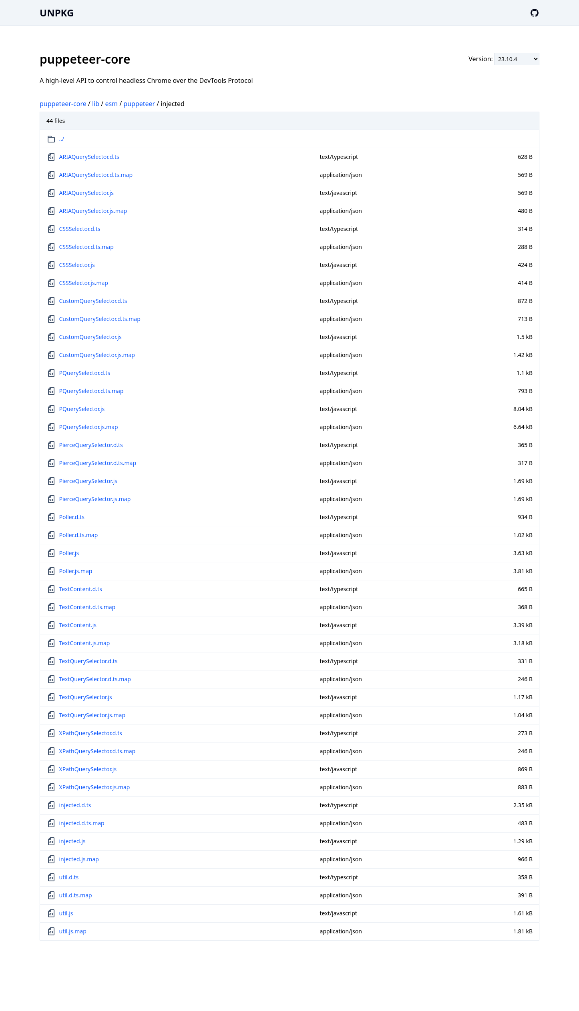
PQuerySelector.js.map (88, 427)
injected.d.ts (75, 805)
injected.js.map (79, 859)
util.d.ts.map (75, 895)
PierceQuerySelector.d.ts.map (98, 463)
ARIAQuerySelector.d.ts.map (96, 175)
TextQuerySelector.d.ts (88, 661)
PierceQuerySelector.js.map (95, 499)
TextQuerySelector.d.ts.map (95, 679)
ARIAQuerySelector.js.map (93, 211)
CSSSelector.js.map (83, 283)
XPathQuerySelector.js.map (94, 787)
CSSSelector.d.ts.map (86, 247)
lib (95, 103)
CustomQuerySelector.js (90, 337)
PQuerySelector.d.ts (85, 373)
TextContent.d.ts (80, 589)
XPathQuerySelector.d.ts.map (97, 751)
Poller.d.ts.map (78, 535)
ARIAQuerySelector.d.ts (89, 156)
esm (111, 103)
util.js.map (72, 931)
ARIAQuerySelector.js (86, 193)
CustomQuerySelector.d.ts (93, 301)
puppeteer (139, 103)
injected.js (72, 841)
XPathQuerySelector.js (88, 769)
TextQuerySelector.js (85, 697)
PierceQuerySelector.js (88, 481)
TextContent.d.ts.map (87, 607)
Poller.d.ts (71, 517)
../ (61, 138)
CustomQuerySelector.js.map (97, 355)
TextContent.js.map (84, 643)
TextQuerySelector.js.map (92, 715)
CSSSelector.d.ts (80, 229)
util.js (66, 913)
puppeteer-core (63, 103)
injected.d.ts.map (82, 823)
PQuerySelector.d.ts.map (91, 391)
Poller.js (69, 553)
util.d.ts (69, 877)
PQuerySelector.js (82, 409)
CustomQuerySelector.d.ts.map (100, 319)
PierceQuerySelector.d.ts (91, 445)
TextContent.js (78, 625)
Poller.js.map (75, 571)
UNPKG (57, 12)
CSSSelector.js (77, 265)
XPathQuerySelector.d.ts (90, 733)
